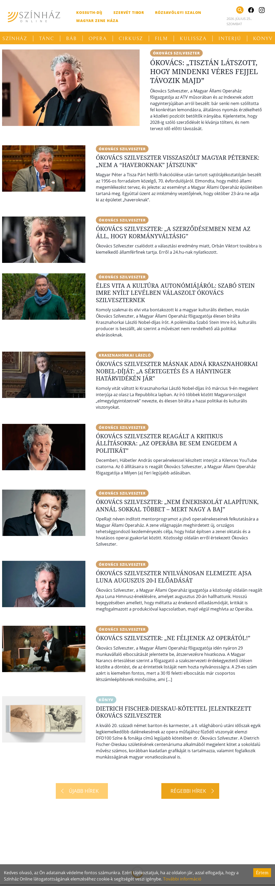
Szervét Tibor (128, 12)
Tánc (46, 38)
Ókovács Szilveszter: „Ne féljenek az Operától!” (173, 638)
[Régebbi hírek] (190, 791)
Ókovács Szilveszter (176, 53)
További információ (182, 879)
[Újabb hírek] (82, 791)
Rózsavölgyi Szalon (178, 12)
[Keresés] (240, 10)
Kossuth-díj (89, 12)
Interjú (229, 38)
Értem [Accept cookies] (262, 873)
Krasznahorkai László (125, 355)
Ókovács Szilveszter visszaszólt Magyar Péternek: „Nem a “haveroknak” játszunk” (177, 161)
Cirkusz (131, 38)
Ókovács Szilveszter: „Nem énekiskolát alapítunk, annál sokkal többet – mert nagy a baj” (177, 505)
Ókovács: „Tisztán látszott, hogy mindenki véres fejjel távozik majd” (204, 71)
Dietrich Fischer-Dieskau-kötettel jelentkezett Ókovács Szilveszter (173, 711)
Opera (98, 38)
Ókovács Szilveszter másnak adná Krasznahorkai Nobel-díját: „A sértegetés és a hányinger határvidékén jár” (177, 371)
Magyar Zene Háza (97, 20)
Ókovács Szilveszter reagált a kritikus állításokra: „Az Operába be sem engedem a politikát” (166, 443)
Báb (71, 38)
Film (161, 38)
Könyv (106, 699)
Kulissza (193, 38)
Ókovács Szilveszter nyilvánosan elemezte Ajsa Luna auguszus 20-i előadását (174, 576)
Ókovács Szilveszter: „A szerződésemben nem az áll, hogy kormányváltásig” (173, 232)
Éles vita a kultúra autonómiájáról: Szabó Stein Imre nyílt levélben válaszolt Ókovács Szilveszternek (175, 292)
